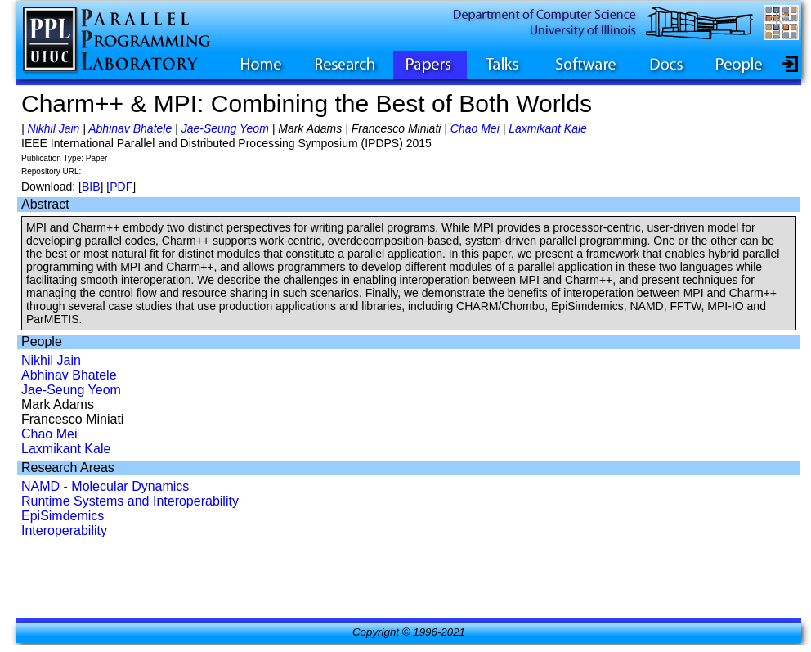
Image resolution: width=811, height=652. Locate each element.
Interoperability (64, 530)
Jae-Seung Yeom (225, 128)
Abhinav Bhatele (130, 128)
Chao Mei (475, 128)
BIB (91, 186)
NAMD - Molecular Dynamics (105, 486)
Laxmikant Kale (548, 128)
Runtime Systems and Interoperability (130, 501)
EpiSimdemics (62, 516)
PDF (121, 186)
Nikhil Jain (54, 128)
